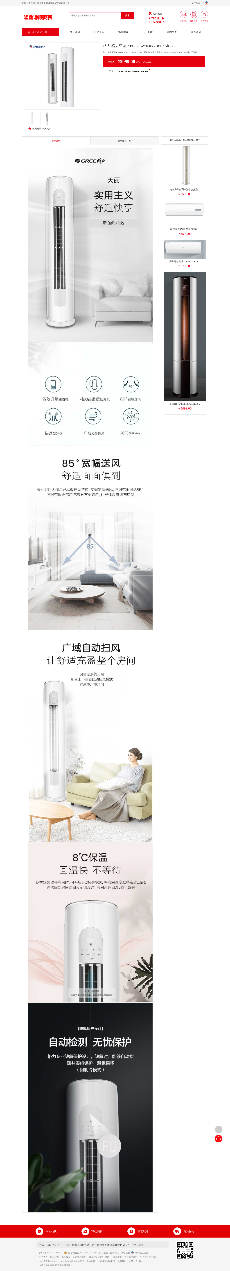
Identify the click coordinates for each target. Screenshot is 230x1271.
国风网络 (114, 1253)
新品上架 (99, 32)
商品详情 (56, 141)
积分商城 (148, 32)
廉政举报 (117, 1257)
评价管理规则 (79, 1257)
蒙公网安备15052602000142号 (80, 1253)
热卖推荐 (123, 32)
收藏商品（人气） (39, 128)
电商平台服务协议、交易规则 (112, 1261)
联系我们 (196, 32)
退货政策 (66, 1257)
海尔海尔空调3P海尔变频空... (185, 189)
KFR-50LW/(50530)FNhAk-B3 (133, 71)
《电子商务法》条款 (49, 1261)
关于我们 (75, 32)
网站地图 (125, 1253)
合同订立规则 (135, 1261)
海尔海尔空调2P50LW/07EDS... (184, 404)
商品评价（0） (125, 141)
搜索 (127, 15)
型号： (112, 71)
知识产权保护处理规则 (99, 1257)
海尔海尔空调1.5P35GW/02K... (184, 261)
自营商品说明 (130, 1257)
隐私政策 (54, 1257)
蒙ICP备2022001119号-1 (51, 1253)
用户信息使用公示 (148, 1257)
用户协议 (43, 1257)
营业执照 (91, 1261)
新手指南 (197, 3)
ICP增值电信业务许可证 (72, 1261)
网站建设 (103, 1253)
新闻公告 (172, 32)
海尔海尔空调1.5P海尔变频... (184, 229)
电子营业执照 (139, 1253)
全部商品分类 (39, 32)
